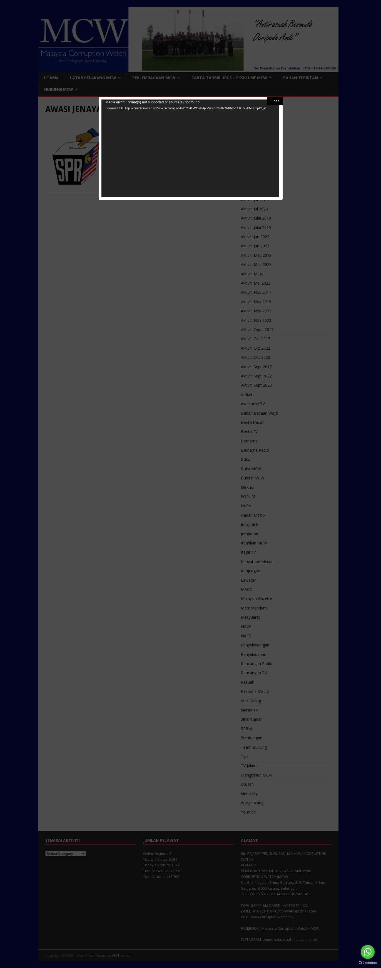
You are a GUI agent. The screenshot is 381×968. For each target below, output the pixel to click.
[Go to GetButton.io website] (368, 962)
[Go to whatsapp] (368, 952)
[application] (190, 148)
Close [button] (274, 101)
